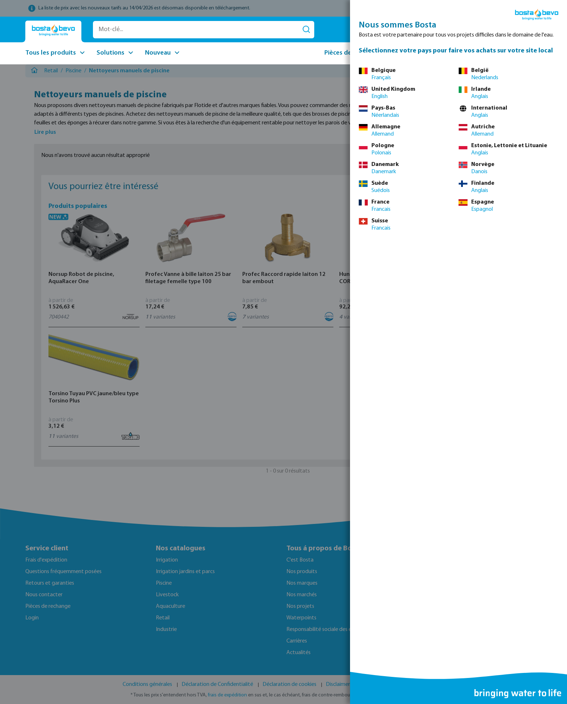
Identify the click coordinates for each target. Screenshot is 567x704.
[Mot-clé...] (196, 29)
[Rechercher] (306, 29)
